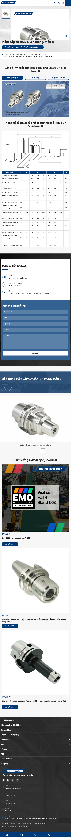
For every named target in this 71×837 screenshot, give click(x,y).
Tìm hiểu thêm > (10, 544)
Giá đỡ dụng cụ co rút (39, 54)
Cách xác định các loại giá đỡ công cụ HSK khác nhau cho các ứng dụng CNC (34, 701)
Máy (2, 744)
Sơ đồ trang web (7, 826)
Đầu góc (4, 749)
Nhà (5, 54)
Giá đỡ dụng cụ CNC (23, 54)
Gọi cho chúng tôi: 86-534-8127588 (16, 284)
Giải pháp (4, 764)
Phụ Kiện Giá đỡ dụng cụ (10, 735)
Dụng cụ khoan (6, 730)
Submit (35, 353)
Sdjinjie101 (8, 811)
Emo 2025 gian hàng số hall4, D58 (16, 538)
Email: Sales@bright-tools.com (18, 277)
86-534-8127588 (10, 796)
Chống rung (5, 740)
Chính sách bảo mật (21, 826)
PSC (2, 754)
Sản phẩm (12, 54)
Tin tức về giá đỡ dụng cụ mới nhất (35, 460)
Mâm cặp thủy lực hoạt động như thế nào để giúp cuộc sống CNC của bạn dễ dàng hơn (34, 620)
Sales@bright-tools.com (13, 788)
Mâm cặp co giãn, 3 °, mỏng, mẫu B (15, 57)
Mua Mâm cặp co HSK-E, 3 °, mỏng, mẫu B (23, 47)
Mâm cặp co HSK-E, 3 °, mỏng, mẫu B (41, 57)
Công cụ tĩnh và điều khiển (11, 725)
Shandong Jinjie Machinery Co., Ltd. (22, 823)
